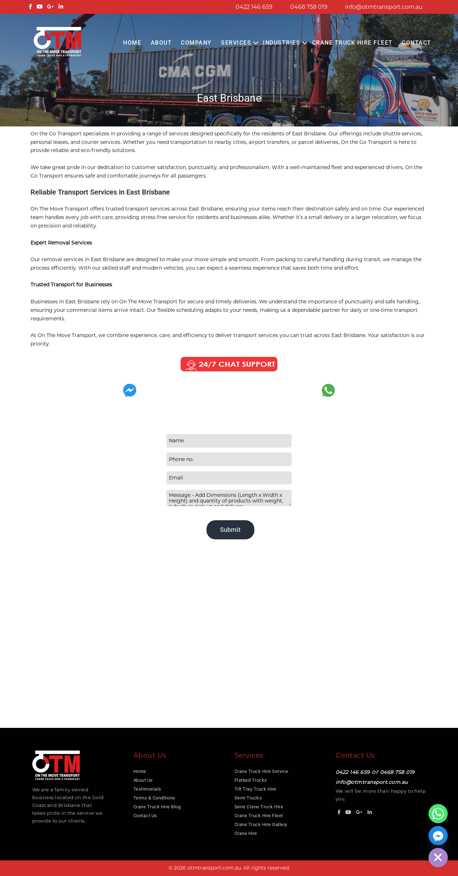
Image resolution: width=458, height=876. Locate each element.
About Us (143, 780)
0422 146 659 (254, 7)
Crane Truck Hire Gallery (260, 824)
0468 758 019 (308, 7)
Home (132, 42)
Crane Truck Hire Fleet (352, 42)
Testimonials (147, 789)
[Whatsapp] (438, 813)
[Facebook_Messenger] (438, 835)
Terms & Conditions (154, 798)
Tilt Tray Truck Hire (255, 789)
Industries (281, 42)
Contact (416, 42)
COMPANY (196, 42)
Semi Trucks (248, 798)
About (161, 42)
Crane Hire (245, 833)
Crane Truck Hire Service (261, 771)
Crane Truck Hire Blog (157, 806)
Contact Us (145, 815)
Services (236, 42)
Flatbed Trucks (250, 780)
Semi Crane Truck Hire (258, 806)
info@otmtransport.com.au (384, 7)
